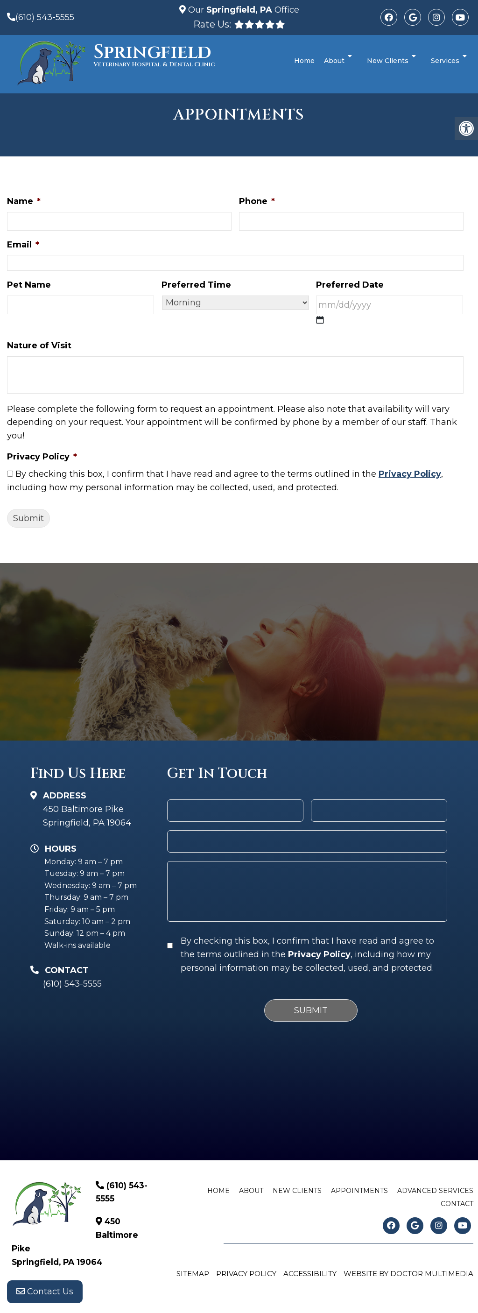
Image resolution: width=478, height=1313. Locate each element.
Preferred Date (350, 285)
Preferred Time (196, 285)
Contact (457, 1204)
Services (445, 60)
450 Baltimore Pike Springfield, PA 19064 (87, 816)
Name (24, 201)
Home (304, 60)
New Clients (387, 60)
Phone (257, 201)
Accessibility (310, 1273)
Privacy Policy (42, 457)
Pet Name (29, 285)
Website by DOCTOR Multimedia (408, 1273)
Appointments (359, 1190)
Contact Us (44, 1294)
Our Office (242, 10)
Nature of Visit (39, 345)
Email (23, 245)
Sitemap (192, 1273)
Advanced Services (435, 1190)
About (334, 60)
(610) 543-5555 (44, 17)
